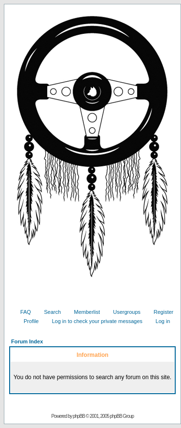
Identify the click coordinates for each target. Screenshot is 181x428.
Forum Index (27, 341)
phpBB (79, 416)
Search (49, 312)
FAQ (22, 312)
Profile (27, 321)
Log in (159, 321)
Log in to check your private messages (93, 321)
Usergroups (123, 312)
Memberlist (83, 312)
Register (159, 312)
